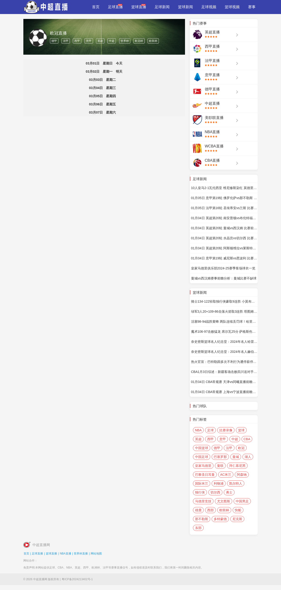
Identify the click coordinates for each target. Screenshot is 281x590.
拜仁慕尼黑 (237, 466)
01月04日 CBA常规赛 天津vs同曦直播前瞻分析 (224, 382)
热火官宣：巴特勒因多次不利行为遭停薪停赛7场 (224, 362)
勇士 (229, 492)
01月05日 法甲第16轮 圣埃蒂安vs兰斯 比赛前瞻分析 (224, 208)
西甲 (77, 41)
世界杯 (125, 41)
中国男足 (242, 501)
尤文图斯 (223, 501)
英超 (100, 41)
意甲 (89, 41)
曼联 (220, 466)
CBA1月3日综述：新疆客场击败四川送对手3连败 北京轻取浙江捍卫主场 (224, 372)
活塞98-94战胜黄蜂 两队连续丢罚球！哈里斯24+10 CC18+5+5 (224, 321)
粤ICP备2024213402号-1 (77, 579)
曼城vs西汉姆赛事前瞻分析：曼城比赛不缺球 (223, 278)
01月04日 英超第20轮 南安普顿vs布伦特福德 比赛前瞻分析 (224, 218)
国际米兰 (201, 483)
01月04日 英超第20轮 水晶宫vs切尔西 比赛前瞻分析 (224, 238)
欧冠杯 (139, 41)
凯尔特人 (235, 483)
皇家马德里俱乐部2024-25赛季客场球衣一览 (223, 268)
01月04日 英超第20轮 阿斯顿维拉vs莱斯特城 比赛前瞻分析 (224, 248)
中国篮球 (201, 448)
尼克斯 (237, 519)
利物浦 (219, 483)
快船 (238, 510)
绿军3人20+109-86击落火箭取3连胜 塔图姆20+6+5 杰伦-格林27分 (224, 311)
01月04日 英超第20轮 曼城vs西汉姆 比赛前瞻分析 (224, 228)
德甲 (54, 41)
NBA (198, 430)
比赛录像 (225, 430)
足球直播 (37, 553)
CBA (247, 439)
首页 (26, 553)
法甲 (65, 41)
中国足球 (201, 457)
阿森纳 (242, 474)
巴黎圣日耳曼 (205, 474)
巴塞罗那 (220, 457)
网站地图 (96, 553)
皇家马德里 (203, 466)
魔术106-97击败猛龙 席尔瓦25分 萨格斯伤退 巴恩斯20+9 (224, 331)
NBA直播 (65, 553)
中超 (111, 41)
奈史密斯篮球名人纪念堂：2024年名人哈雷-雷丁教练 (224, 341)
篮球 (241, 430)
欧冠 (241, 448)
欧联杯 (153, 41)
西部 (210, 510)
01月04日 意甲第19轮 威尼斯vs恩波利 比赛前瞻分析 (224, 258)
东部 (198, 528)
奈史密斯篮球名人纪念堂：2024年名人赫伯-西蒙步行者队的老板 (224, 352)
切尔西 (215, 492)
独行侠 (200, 492)
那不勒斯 (201, 519)
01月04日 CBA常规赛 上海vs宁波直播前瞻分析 (224, 392)
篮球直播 (51, 553)
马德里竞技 (203, 501)
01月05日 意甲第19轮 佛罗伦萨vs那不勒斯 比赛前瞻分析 (224, 198)
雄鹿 (198, 510)
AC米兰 (225, 474)
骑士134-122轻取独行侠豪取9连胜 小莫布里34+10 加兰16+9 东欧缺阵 (224, 301)
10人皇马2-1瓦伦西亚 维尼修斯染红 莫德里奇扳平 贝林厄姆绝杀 (224, 188)
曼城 (235, 457)
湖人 (248, 457)
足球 (210, 430)
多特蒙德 (220, 519)
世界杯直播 (81, 553)
